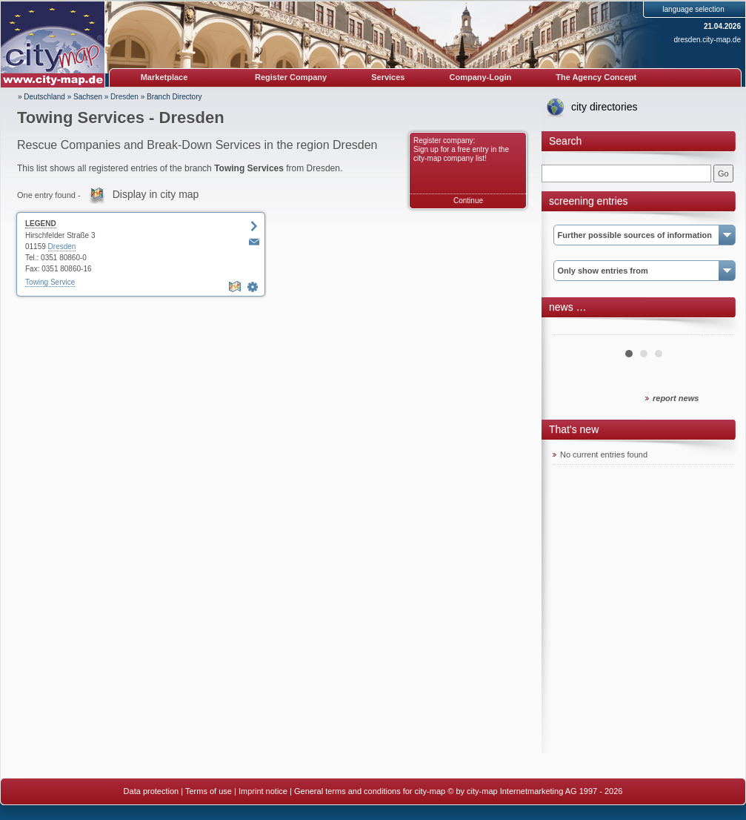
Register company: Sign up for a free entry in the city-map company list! (461, 149)
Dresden (124, 97)
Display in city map (156, 194)
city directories (604, 107)
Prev (572, 329)
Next (715, 329)
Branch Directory (174, 97)
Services (387, 77)
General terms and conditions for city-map (369, 791)
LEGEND (40, 223)
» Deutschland (41, 97)
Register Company (291, 77)
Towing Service (50, 282)
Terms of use (208, 791)
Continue (468, 200)
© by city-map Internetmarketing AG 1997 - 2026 (534, 791)
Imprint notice (263, 791)
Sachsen (87, 97)
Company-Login (480, 77)
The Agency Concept (596, 77)
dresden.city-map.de (707, 40)
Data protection (151, 791)
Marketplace (164, 77)
